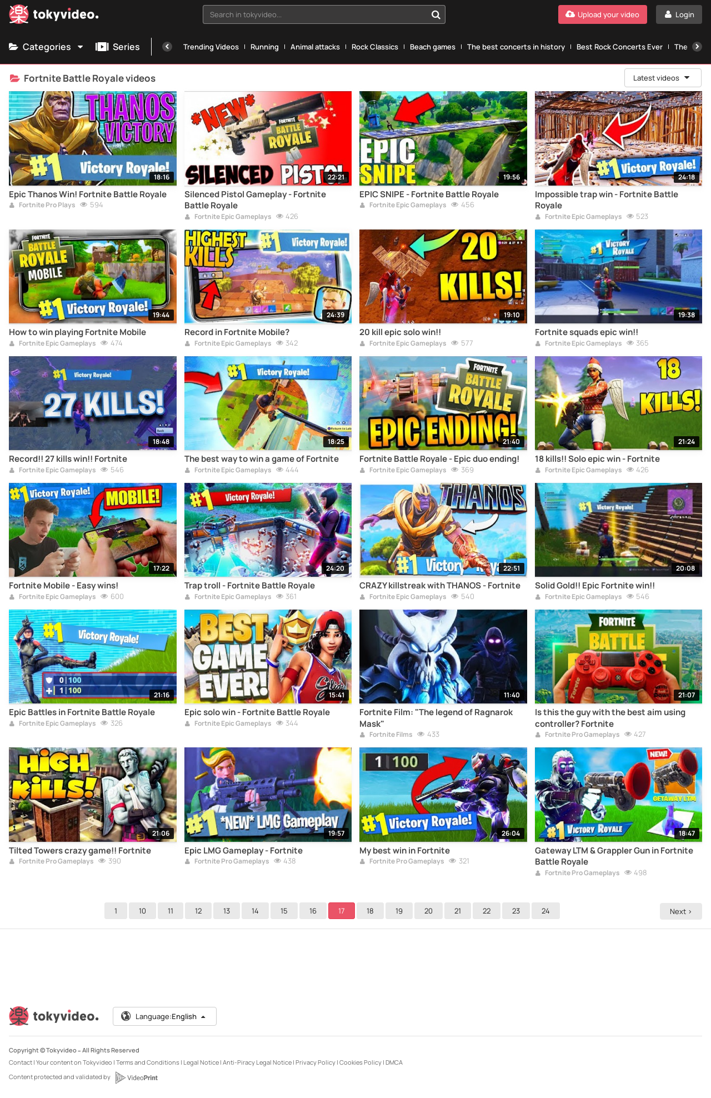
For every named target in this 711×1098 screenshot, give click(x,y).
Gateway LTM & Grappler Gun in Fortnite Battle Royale (614, 856)
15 (285, 911)
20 (430, 911)
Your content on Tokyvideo (74, 1062)
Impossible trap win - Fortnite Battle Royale (606, 200)
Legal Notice (201, 1062)
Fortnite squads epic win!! (586, 332)
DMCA (394, 1062)
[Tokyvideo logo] (54, 16)
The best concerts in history (516, 47)
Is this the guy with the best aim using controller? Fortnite (610, 718)
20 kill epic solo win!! (400, 332)
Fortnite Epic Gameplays (228, 217)
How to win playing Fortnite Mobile (77, 332)
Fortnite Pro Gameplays (577, 735)
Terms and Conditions (147, 1062)
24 (547, 911)
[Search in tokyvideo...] (436, 14)
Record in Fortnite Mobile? (236, 332)
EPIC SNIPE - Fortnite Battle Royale (429, 194)
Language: (164, 1016)
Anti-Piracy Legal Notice (257, 1062)
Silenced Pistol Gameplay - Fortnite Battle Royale (255, 200)
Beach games (432, 47)
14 (257, 911)
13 (228, 911)
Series (118, 47)
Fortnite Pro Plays (42, 205)
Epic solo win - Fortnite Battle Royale (257, 712)
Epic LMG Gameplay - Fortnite (243, 850)
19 (400, 911)
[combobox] (324, 14)
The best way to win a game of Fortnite (261, 459)
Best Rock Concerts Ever (620, 47)
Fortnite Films (386, 735)
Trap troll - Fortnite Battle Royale (249, 585)
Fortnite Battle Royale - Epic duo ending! (439, 459)
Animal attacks (315, 47)
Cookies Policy (360, 1062)
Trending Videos (211, 47)
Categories (46, 47)
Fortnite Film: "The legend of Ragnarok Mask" (436, 718)
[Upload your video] (602, 14)
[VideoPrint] (136, 1077)
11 (172, 911)
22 (488, 911)
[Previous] (167, 47)
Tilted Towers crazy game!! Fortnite (80, 850)
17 (343, 911)
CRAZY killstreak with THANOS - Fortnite (439, 585)
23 (518, 911)
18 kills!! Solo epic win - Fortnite (597, 459)
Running (265, 47)
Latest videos (662, 78)
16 (314, 911)
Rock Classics (375, 47)
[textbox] (314, 14)
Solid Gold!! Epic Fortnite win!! (595, 585)
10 (144, 911)
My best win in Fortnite (404, 850)
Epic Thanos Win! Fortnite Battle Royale (88, 194)
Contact (20, 1062)
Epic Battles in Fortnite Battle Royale (82, 712)
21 (459, 911)
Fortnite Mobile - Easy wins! (63, 585)
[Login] (679, 14)
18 (371, 911)
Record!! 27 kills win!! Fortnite (68, 459)
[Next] (697, 47)
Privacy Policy (316, 1062)
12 (200, 911)
